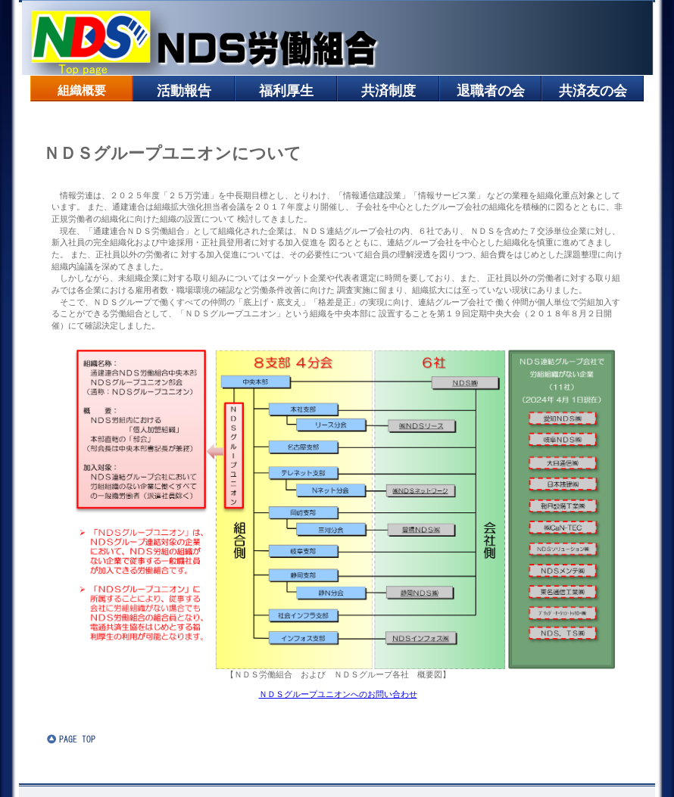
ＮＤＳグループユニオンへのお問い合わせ (338, 694)
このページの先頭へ (92, 739)
